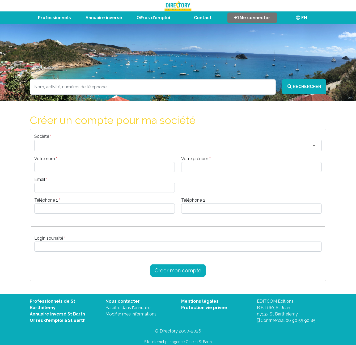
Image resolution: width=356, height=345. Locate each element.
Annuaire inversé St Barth (57, 314)
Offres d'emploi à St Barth (58, 320)
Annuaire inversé (104, 17)
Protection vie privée (204, 307)
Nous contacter (122, 301)
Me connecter (252, 17)
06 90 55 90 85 (301, 320)
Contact (202, 17)
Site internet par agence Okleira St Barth (178, 342)
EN (301, 17)
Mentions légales (200, 301)
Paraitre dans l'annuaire (127, 307)
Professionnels (54, 17)
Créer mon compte (178, 270)
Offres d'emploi (153, 17)
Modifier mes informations (130, 314)
